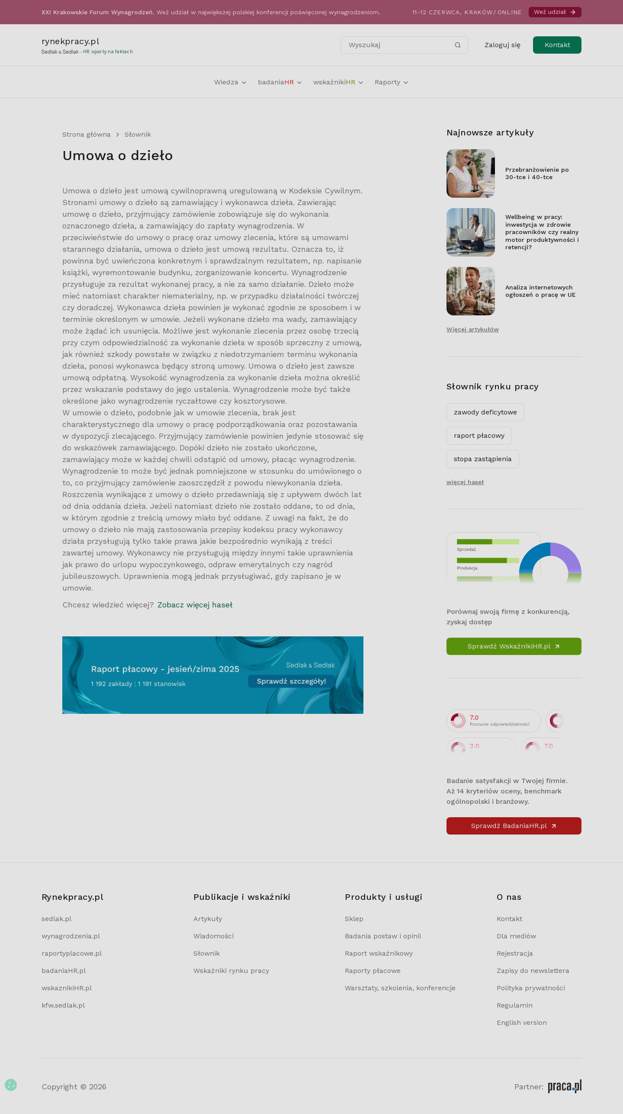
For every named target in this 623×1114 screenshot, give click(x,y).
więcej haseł (465, 481)
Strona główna (86, 134)
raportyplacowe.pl (72, 953)
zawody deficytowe (485, 412)
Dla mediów (516, 936)
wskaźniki (338, 82)
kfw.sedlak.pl (63, 1005)
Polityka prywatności (531, 988)
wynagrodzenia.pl (71, 936)
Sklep (354, 919)
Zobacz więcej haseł (195, 604)
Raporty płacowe (373, 970)
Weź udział (555, 12)
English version (522, 1022)
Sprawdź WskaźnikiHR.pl (514, 646)
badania (280, 82)
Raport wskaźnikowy (379, 953)
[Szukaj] (457, 45)
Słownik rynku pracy (492, 386)
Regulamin (515, 1005)
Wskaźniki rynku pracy (231, 970)
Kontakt (557, 45)
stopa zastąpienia (483, 459)
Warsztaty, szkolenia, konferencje (400, 988)
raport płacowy (479, 435)
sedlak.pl (56, 919)
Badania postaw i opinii (383, 936)
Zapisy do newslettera (533, 970)
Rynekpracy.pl (72, 897)
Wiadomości (213, 936)
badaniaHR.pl (64, 970)
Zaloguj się (502, 45)
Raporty (392, 82)
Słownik (138, 134)
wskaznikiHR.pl (67, 988)
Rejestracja (515, 953)
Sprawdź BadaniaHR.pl (514, 826)
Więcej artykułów (472, 329)
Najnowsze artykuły (490, 132)
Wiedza (230, 82)
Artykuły (207, 919)
